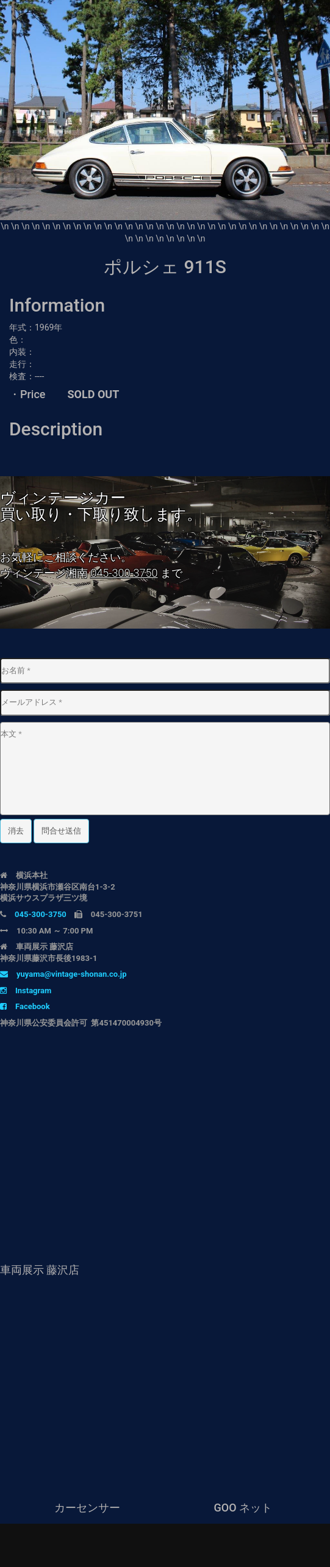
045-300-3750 (123, 572)
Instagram (25, 990)
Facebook (25, 1006)
